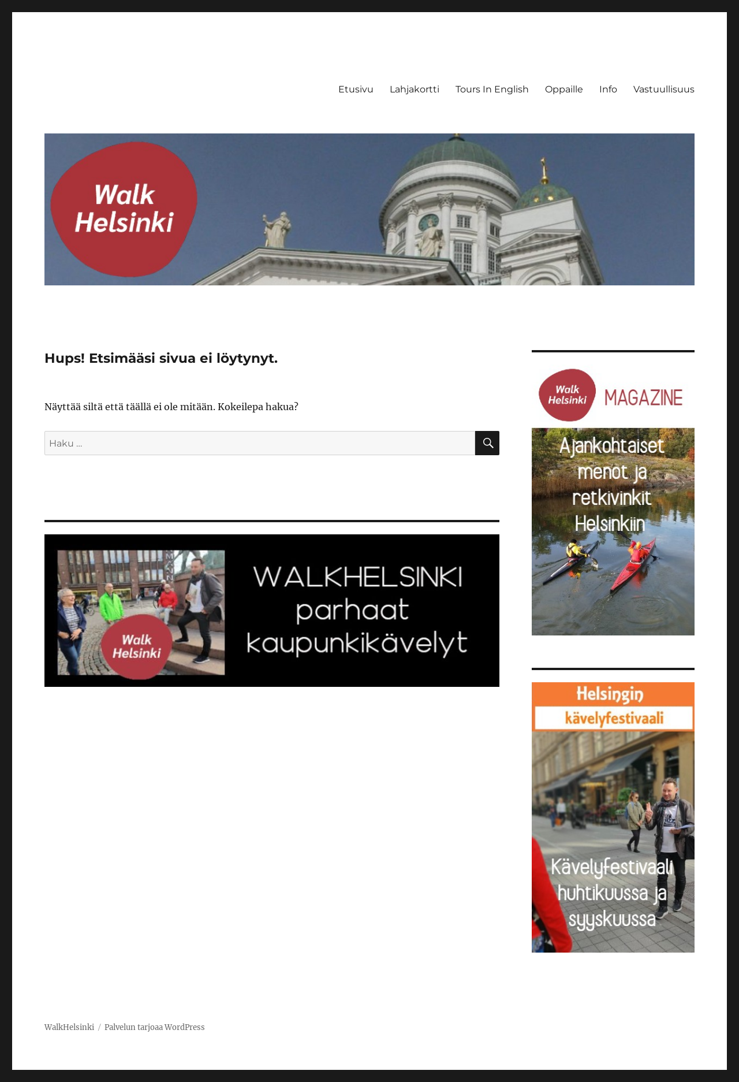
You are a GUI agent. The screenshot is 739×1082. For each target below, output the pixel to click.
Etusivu (356, 89)
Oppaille (564, 89)
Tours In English (492, 89)
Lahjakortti (414, 89)
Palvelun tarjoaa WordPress (154, 1027)
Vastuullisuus (664, 89)
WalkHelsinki (69, 1027)
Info (608, 89)
